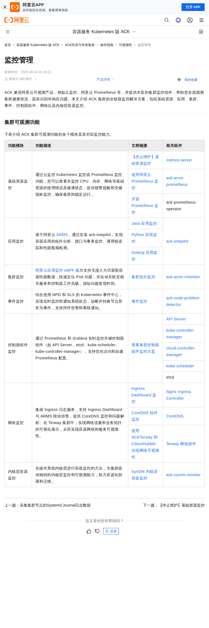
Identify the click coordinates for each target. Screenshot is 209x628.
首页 (7, 45)
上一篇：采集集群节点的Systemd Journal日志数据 (47, 505)
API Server (176, 319)
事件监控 (139, 301)
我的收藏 (190, 80)
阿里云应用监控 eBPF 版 (57, 270)
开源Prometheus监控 (145, 205)
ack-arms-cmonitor (183, 277)
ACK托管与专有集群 (80, 45)
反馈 (111, 531)
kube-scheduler (180, 366)
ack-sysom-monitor (183, 475)
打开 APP (193, 7)
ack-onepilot (177, 241)
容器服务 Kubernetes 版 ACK (37, 45)
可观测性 (125, 45)
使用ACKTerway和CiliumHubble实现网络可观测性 (145, 443)
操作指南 (106, 45)
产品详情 (103, 79)
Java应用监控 (144, 223)
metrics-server (179, 160)
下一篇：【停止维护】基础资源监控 (174, 505)
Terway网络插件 (181, 444)
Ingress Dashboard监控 (144, 395)
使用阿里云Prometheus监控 (145, 181)
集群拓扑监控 (143, 277)
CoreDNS (174, 416)
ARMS (62, 234)
